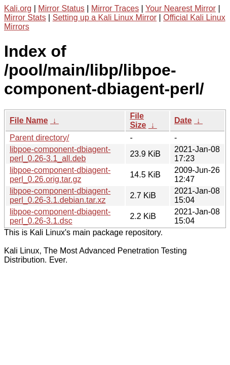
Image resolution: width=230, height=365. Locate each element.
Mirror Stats (25, 17)
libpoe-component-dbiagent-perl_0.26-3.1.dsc (60, 216)
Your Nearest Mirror (180, 8)
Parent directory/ (39, 137)
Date (183, 120)
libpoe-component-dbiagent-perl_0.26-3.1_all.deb (60, 154)
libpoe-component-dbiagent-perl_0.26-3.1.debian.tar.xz (60, 195)
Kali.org (17, 8)
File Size (138, 120)
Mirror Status (61, 8)
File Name (29, 120)
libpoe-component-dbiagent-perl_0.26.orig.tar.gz (60, 175)
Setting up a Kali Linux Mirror (105, 17)
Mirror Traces (115, 8)
